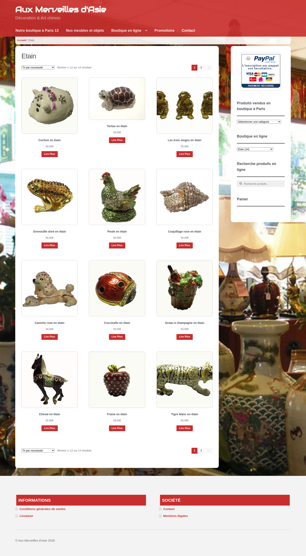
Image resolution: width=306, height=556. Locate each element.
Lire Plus (49, 153)
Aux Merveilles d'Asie (60, 9)
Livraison (26, 516)
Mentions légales (175, 516)
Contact (188, 30)
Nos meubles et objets (85, 30)
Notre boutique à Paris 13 (37, 30)
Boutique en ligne (126, 30)
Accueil (21, 40)
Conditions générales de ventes (42, 509)
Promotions (164, 30)
